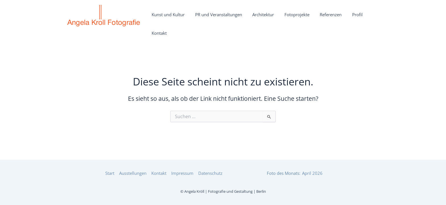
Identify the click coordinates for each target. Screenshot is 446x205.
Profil (352, 18)
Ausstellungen (135, 172)
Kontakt (370, 18)
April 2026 (312, 172)
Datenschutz (211, 172)
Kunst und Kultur (188, 18)
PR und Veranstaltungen (233, 18)
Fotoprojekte (302, 18)
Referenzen (331, 18)
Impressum (183, 172)
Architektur (273, 18)
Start (112, 172)
